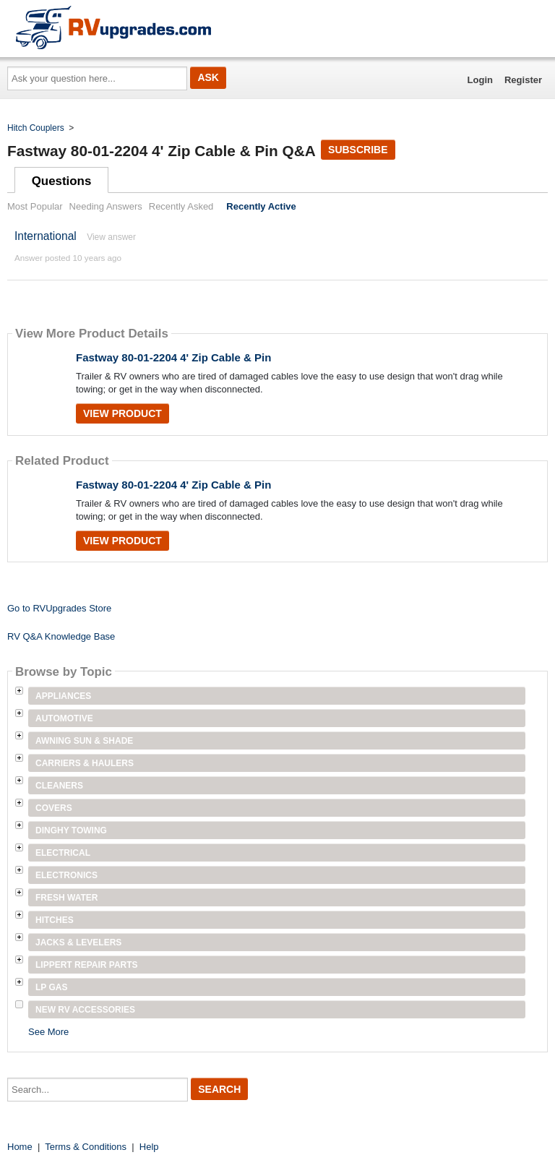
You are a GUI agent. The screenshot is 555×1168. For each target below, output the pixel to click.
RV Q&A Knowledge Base (61, 636)
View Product (122, 413)
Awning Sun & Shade (84, 741)
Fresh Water (66, 898)
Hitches (54, 920)
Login (480, 79)
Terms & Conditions (85, 1146)
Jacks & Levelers (78, 942)
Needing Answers (105, 206)
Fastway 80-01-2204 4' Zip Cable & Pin (173, 357)
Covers (53, 808)
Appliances (63, 696)
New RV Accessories (85, 1010)
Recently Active (261, 206)
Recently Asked (181, 206)
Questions (62, 181)
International (45, 236)
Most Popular (35, 206)
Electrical (62, 853)
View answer (111, 237)
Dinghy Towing (71, 830)
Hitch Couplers (35, 128)
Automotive (64, 718)
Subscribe (357, 149)
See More (48, 1031)
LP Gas (51, 987)
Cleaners (59, 786)
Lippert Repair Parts (86, 965)
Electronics (66, 875)
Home (20, 1146)
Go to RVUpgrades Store (59, 608)
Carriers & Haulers (84, 763)
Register (523, 79)
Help (149, 1146)
